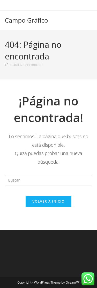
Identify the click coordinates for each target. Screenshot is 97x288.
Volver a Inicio (48, 201)
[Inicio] (6, 64)
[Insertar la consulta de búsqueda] (48, 180)
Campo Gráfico (26, 20)
